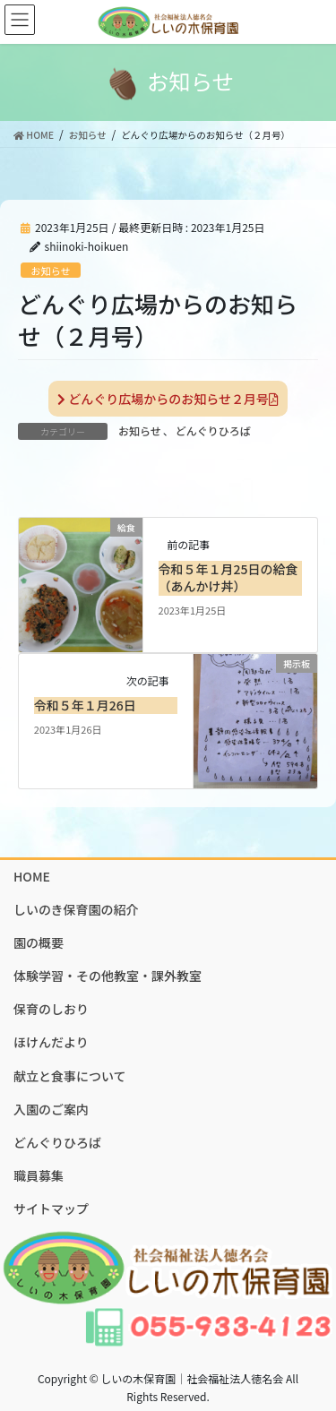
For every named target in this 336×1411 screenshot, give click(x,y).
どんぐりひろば (213, 430)
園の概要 (38, 942)
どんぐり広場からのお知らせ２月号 (168, 399)
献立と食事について (69, 1076)
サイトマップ (51, 1208)
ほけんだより (51, 1042)
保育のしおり (51, 1009)
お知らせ (50, 270)
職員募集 (38, 1175)
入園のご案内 (51, 1109)
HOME (31, 876)
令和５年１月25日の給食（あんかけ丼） (228, 578)
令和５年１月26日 (85, 705)
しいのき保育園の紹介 (76, 909)
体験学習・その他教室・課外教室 (107, 976)
